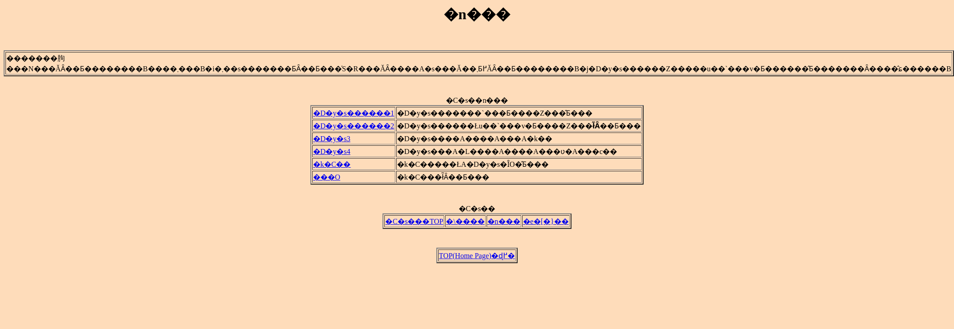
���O (327, 180)
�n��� (503, 225)
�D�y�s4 (332, 154)
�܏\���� (465, 225)
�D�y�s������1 (353, 116)
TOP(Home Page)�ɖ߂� (477, 261)
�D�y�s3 (332, 141)
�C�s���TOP (414, 225)
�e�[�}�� (546, 225)
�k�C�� (332, 167)
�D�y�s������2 (353, 129)
